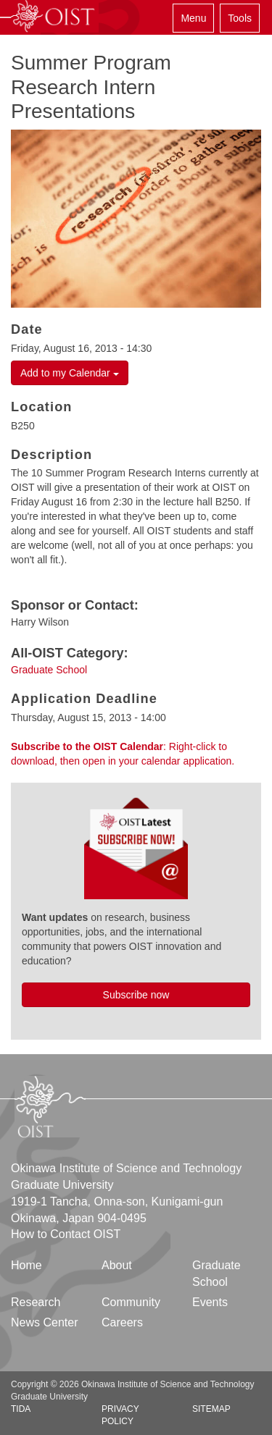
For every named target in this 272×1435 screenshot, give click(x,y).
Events (210, 1302)
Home (26, 1265)
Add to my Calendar (69, 373)
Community (131, 1302)
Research (35, 1302)
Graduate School (49, 670)
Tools (240, 18)
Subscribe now (136, 995)
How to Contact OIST (65, 1234)
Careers (122, 1322)
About (117, 1265)
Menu (193, 18)
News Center (44, 1322)
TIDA (20, 1409)
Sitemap (211, 1409)
